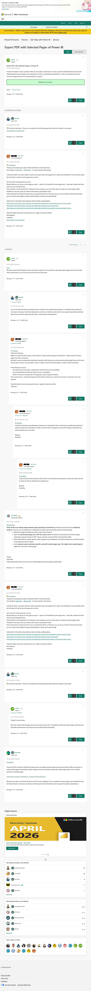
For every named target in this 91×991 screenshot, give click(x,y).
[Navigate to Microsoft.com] (6, 14)
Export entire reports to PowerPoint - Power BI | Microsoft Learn (26, 776)
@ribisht (12, 165)
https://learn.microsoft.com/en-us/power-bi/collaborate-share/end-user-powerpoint (32, 206)
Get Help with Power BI (40, 39)
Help (76, 23)
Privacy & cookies (5, 975)
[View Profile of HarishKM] (14, 515)
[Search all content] (66, 27)
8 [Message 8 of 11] (16, 392)
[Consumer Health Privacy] (24, 985)
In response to (16, 302)
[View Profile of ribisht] (13, 60)
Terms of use (4, 978)
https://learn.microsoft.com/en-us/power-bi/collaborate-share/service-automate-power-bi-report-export (39, 203)
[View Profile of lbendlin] (16, 118)
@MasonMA (27, 170)
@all (8, 268)
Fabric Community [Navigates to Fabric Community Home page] (21, 14)
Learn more (5, 9)
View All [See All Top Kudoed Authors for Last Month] (9, 933)
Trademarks (4, 981)
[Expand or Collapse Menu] (2, 19)
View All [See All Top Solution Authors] (9, 894)
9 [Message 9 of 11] (20, 445)
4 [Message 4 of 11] (16, 733)
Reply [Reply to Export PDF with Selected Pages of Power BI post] (80, 100)
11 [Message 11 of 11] (16, 320)
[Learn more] (12, 848)
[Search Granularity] (36, 27)
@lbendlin (19, 170)
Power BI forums (12, 39)
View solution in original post (15, 131)
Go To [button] (82, 23)
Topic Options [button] (78, 52)
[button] (68, 52)
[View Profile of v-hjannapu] (20, 156)
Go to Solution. (48, 82)
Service (56, 39)
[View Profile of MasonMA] (17, 752)
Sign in (70, 23)
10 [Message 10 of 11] (25, 496)
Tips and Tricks (16, 89)
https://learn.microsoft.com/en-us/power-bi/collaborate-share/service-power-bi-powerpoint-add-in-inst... (39, 208)
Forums (24, 39)
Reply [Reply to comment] (80, 143)
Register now (62, 32)
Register (63, 23)
